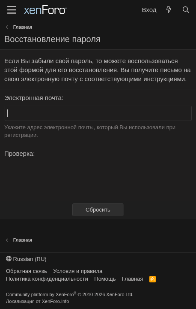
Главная (132, 279)
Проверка (18, 153)
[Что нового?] (168, 10)
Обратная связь (26, 271)
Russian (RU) (26, 259)
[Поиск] (186, 10)
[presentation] (69, 177)
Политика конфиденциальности (47, 279)
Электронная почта (33, 97)
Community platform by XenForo (70, 294)
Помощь (105, 279)
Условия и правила (77, 271)
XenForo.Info (55, 301)
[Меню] (12, 9)
